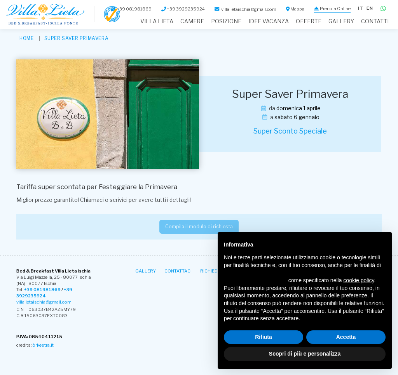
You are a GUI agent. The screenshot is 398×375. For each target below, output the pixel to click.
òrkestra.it (43, 345)
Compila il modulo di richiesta (199, 226)
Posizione (226, 21)
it (360, 8)
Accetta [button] (346, 337)
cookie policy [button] (358, 280)
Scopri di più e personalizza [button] (304, 354)
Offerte (308, 21)
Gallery (341, 21)
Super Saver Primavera (76, 38)
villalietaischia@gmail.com (44, 302)
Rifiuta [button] (263, 337)
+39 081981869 (42, 289)
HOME (26, 38)
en (370, 8)
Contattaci (178, 271)
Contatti (375, 21)
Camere (192, 21)
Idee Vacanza (268, 21)
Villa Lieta (156, 21)
